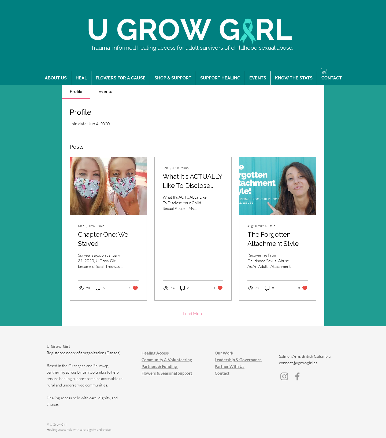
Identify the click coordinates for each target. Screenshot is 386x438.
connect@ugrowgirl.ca (298, 362)
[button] (324, 71)
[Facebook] (297, 376)
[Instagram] (284, 376)
